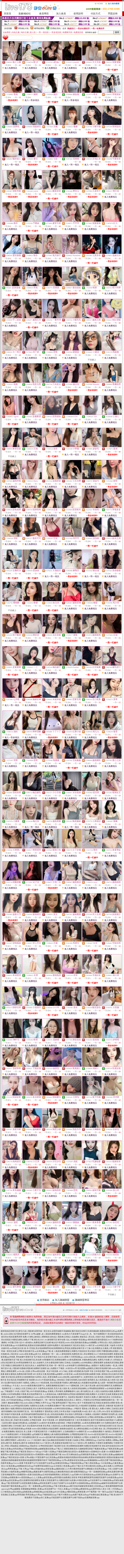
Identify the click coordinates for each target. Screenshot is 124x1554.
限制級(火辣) (23, 28)
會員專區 (44, 13)
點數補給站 (25, 13)
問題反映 (113, 13)
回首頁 (7, 13)
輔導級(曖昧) (39, 28)
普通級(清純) (55, 28)
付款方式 (95, 13)
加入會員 (61, 13)
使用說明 (78, 13)
